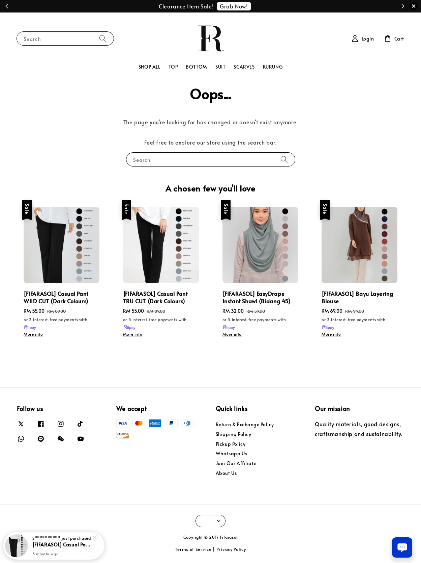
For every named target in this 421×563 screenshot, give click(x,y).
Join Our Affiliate (236, 463)
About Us (226, 473)
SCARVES (244, 66)
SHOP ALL (149, 66)
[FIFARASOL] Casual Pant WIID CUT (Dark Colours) (62, 544)
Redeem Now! (246, 6)
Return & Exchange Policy (245, 424)
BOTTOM (196, 66)
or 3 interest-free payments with (55, 323)
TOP (173, 66)
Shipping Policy (233, 434)
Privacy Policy (231, 549)
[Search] (103, 38)
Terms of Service (193, 549)
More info (33, 334)
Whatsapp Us (231, 453)
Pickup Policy (231, 444)
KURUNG (273, 66)
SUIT (220, 66)
